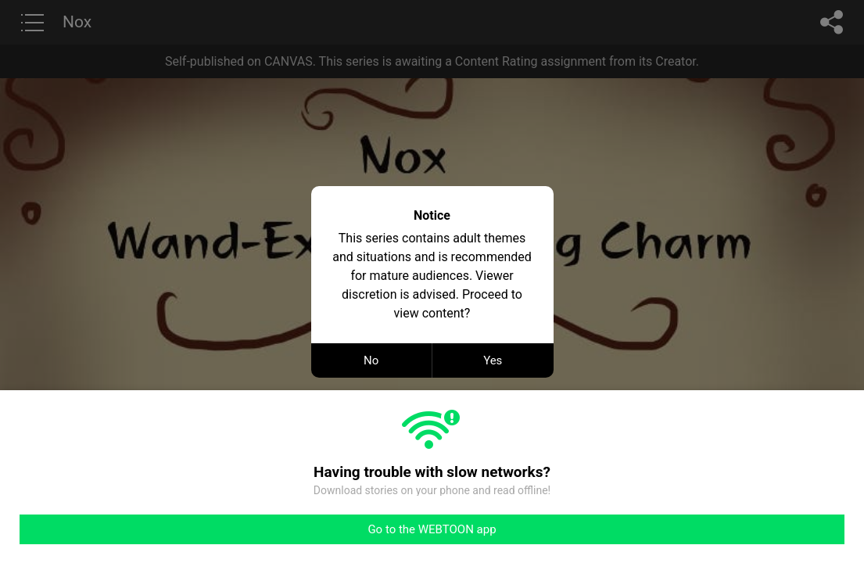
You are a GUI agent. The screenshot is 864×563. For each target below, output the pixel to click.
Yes (492, 360)
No (371, 360)
